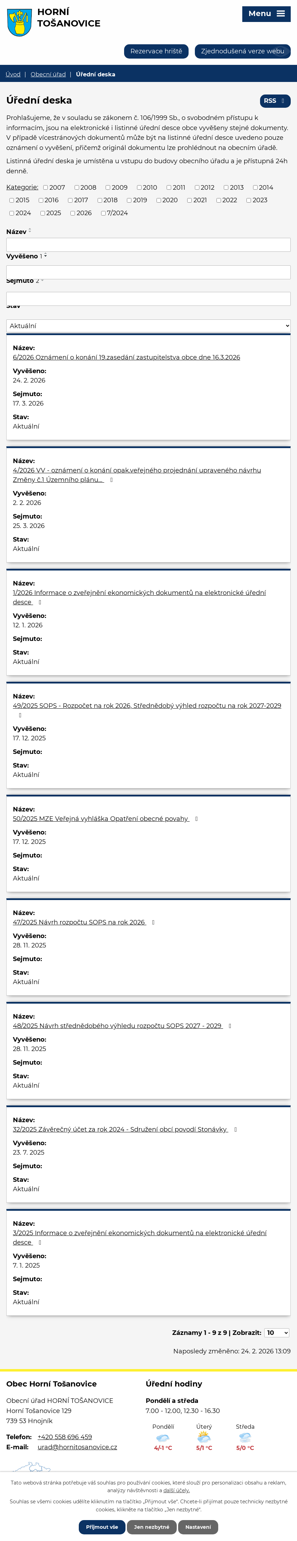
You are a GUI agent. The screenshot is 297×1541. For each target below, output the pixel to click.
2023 (260, 200)
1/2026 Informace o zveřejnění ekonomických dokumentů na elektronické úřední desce (139, 597)
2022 (229, 200)
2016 (52, 200)
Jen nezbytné (151, 1527)
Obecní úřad (48, 74)
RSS (275, 101)
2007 (57, 187)
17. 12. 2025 (29, 738)
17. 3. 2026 (28, 403)
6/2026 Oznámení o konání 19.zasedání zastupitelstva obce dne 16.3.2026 (126, 357)
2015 (22, 200)
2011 (179, 187)
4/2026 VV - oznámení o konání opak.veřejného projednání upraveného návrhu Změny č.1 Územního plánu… (137, 475)
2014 (266, 187)
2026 (84, 213)
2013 (237, 187)
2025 (53, 213)
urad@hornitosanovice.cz (77, 1447)
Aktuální (26, 426)
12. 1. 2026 (28, 625)
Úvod (13, 74)
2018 (110, 200)
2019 (140, 200)
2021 (200, 200)
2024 (23, 213)
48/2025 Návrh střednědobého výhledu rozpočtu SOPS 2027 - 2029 (123, 1026)
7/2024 (117, 213)
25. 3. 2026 (29, 526)
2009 (120, 187)
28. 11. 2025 (29, 945)
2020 (170, 200)
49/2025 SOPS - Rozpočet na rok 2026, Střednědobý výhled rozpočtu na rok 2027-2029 (147, 710)
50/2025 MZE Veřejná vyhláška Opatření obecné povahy (107, 819)
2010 (150, 187)
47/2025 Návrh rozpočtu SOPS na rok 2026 (85, 922)
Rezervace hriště (156, 51)
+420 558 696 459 (65, 1437)
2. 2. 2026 (27, 503)
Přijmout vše (102, 1527)
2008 (88, 187)
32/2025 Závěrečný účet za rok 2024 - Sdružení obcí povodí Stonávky (126, 1129)
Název (16, 232)
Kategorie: (22, 187)
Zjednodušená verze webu (242, 51)
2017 (81, 200)
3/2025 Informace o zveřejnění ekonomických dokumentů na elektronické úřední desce (140, 1237)
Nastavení (198, 1527)
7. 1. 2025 (26, 1265)
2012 (207, 187)
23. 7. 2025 (28, 1152)
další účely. (176, 1490)
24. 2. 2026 (29, 380)
